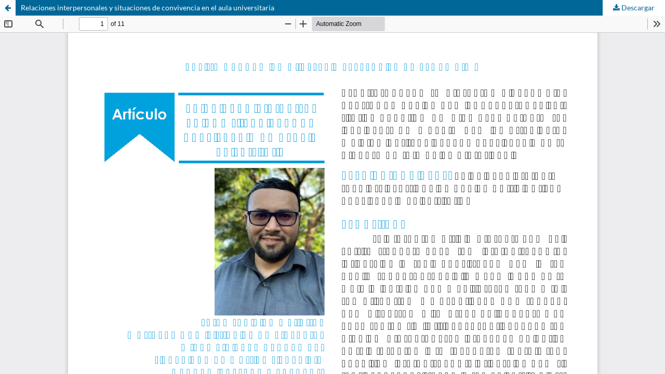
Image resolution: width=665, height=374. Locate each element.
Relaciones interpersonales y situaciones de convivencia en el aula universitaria (147, 7)
